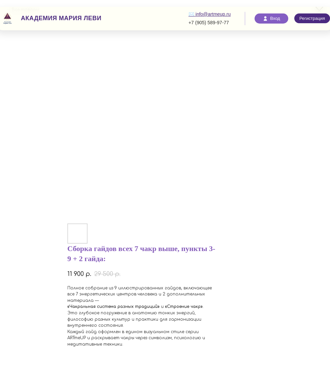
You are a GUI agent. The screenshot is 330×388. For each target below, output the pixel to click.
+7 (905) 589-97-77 (209, 22)
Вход (271, 18)
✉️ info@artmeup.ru (210, 14)
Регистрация (312, 18)
